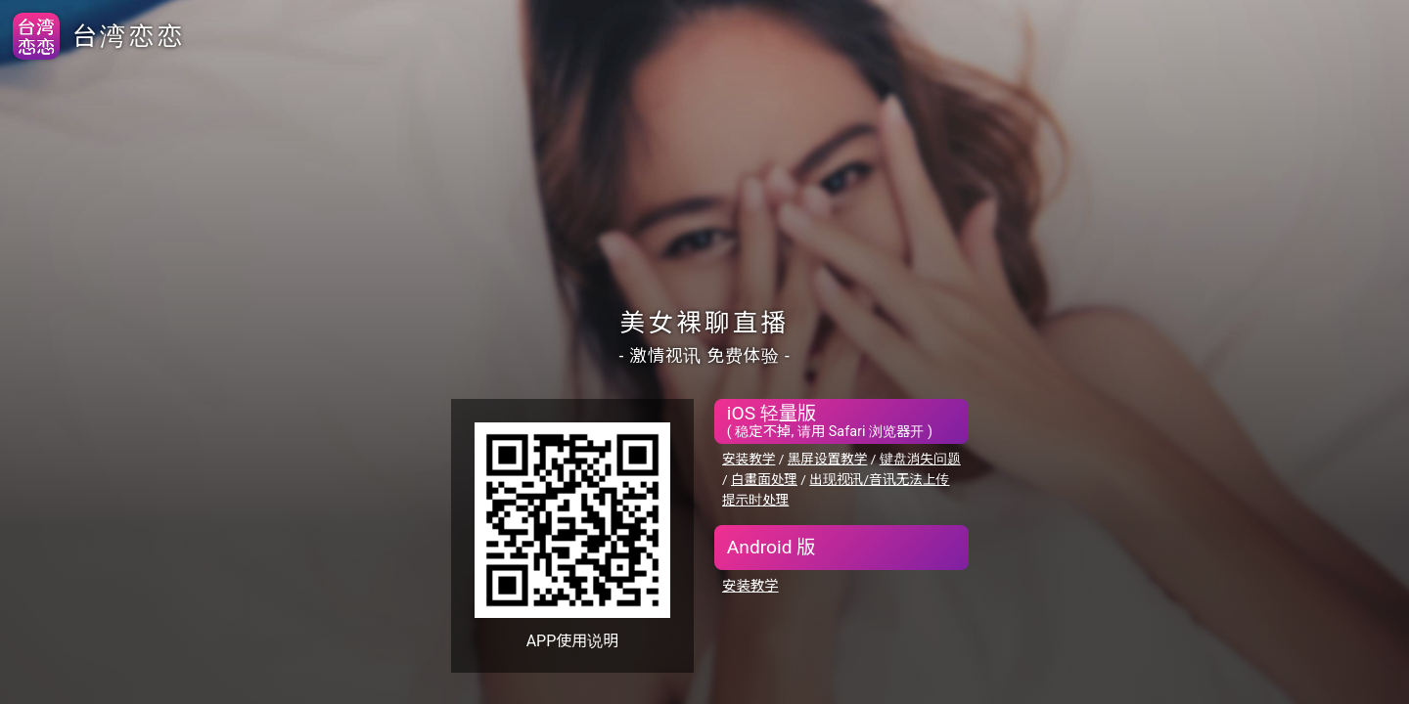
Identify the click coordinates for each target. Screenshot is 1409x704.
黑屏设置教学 (828, 458)
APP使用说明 (572, 641)
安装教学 (748, 458)
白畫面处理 (764, 479)
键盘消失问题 (920, 458)
